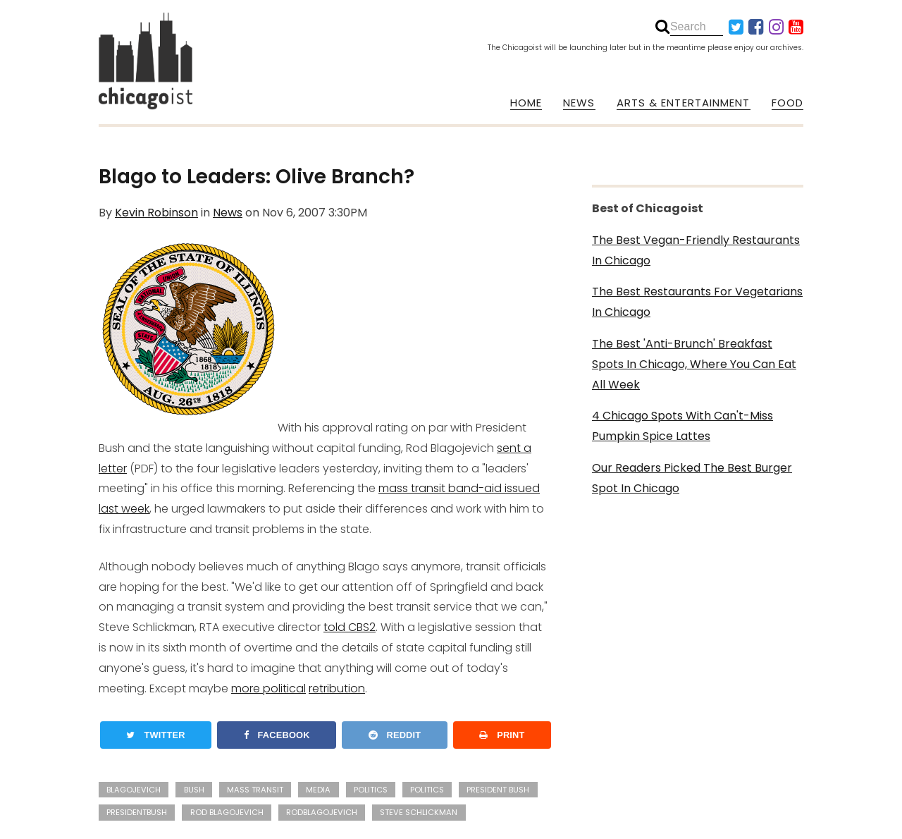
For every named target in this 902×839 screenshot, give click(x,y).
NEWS (579, 103)
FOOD (787, 103)
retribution (337, 688)
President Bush (498, 789)
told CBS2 (349, 627)
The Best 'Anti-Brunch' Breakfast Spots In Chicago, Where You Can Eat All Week (694, 364)
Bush (194, 789)
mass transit (255, 789)
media (318, 789)
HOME (526, 103)
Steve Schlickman (418, 812)
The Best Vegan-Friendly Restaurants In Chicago (696, 250)
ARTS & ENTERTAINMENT (683, 103)
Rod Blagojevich (227, 812)
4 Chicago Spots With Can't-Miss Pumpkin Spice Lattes (682, 426)
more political (268, 688)
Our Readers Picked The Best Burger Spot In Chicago (692, 478)
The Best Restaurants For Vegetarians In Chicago (697, 301)
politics (427, 789)
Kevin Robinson (156, 212)
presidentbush (136, 812)
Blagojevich (133, 789)
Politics (371, 789)
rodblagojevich (321, 812)
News (227, 212)
